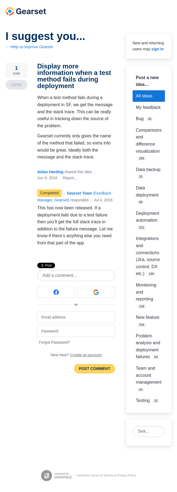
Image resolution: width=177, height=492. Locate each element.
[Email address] (76, 317)
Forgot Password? (54, 342)
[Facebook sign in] (56, 292)
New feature (147, 317)
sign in (157, 49)
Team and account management (148, 375)
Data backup (148, 169)
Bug (140, 118)
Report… (70, 178)
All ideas (144, 96)
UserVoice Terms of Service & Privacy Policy (106, 475)
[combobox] (146, 431)
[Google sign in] (96, 292)
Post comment (94, 368)
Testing (143, 400)
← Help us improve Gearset (29, 47)
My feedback (148, 107)
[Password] (76, 331)
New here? (76, 355)
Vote (16, 85)
